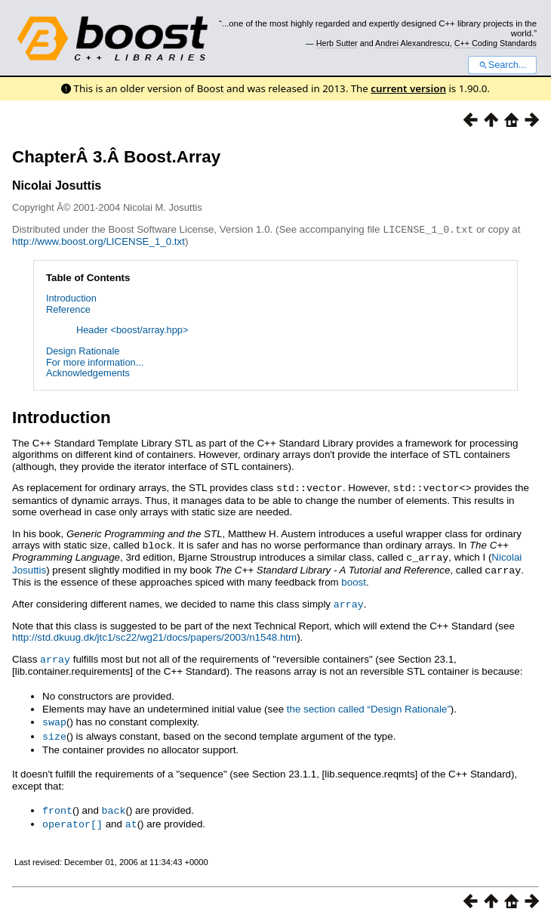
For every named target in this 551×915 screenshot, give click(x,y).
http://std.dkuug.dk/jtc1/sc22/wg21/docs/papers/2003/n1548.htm (154, 632)
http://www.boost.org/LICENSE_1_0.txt (98, 240)
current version (408, 88)
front (57, 803)
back (114, 803)
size (54, 730)
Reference (68, 308)
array (349, 600)
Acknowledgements (88, 372)
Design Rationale (82, 350)
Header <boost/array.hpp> (132, 329)
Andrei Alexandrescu (412, 43)
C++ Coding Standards (495, 43)
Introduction (71, 297)
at (131, 816)
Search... (502, 65)
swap (54, 716)
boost (353, 578)
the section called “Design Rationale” (369, 703)
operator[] (72, 816)
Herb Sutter (337, 43)
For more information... (94, 361)
